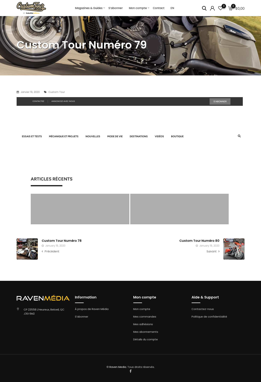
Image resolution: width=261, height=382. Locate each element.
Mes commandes (144, 316)
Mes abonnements (145, 332)
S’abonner (115, 8)
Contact (159, 8)
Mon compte (138, 8)
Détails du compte (145, 339)
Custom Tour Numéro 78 (62, 240)
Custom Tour (56, 92)
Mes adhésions (143, 324)
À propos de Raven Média (91, 309)
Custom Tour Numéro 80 (199, 240)
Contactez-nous (203, 309)
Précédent (50, 251)
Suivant (213, 251)
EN (172, 8)
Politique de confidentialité (209, 316)
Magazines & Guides (88, 8)
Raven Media (117, 367)
